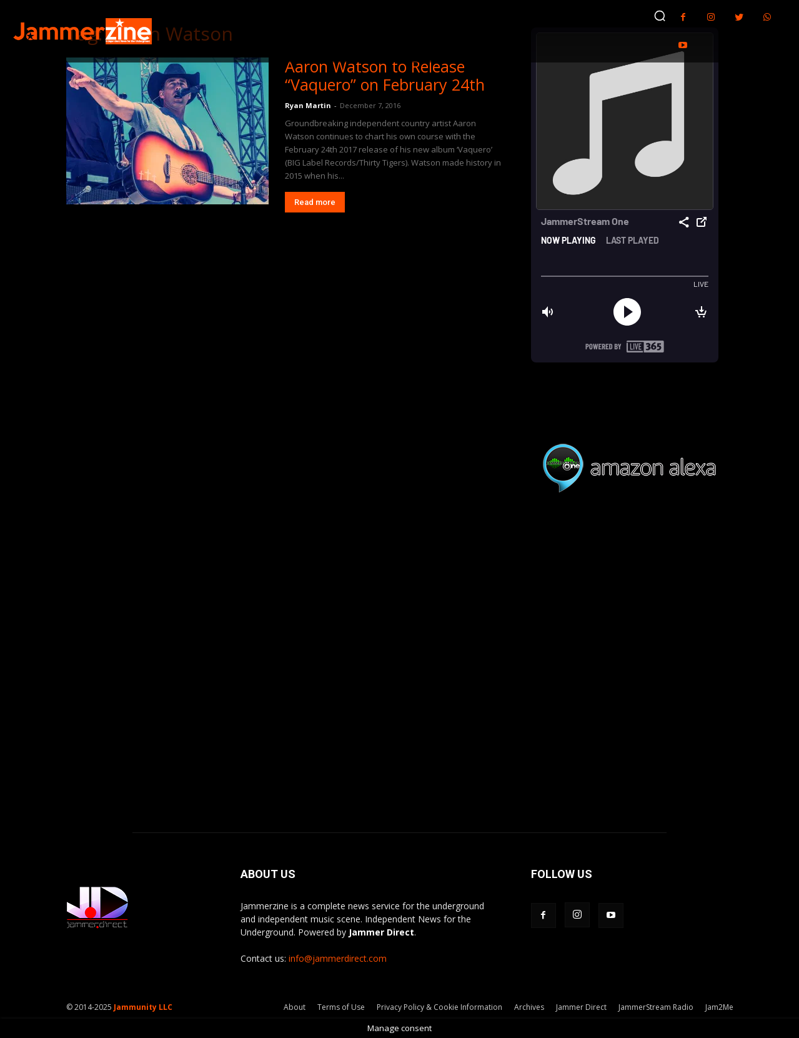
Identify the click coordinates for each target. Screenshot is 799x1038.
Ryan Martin (308, 105)
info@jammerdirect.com (338, 958)
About (294, 1007)
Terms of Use (341, 1007)
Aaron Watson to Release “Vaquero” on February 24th (385, 75)
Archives (529, 1007)
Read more (314, 202)
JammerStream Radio (655, 1007)
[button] (659, 15)
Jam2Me (719, 1007)
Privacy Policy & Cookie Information (439, 1007)
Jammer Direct (581, 1007)
